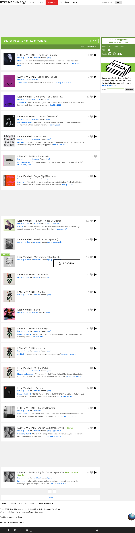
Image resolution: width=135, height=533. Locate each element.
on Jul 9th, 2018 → (54, 436)
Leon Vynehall (24, 96)
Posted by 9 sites (23, 223)
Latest (31, 2)
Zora (20, 517)
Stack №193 (6, 255)
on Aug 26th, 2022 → (25, 165)
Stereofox (21, 102)
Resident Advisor (23, 122)
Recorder (20, 182)
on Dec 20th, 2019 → (65, 396)
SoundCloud (36, 99)
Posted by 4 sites (23, 391)
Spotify (48, 58)
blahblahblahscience (25, 374)
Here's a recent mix (109, 85)
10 (88, 275)
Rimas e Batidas (23, 394)
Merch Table (64, 2)
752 (87, 257)
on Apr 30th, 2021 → (38, 337)
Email (104, 89)
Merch (124, 46)
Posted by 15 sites (23, 260)
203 (87, 239)
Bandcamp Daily (23, 334)
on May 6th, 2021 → (62, 229)
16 (88, 97)
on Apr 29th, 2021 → (68, 354)
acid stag (20, 142)
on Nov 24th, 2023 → (60, 145)
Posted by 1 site (22, 79)
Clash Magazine (23, 414)
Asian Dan (21, 82)
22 (88, 428)
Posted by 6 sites (23, 277)
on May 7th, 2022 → (69, 184)
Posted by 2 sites (23, 58)
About (4, 503)
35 (88, 472)
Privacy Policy (18, 522)
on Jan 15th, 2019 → (68, 416)
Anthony (47, 509)
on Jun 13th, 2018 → (58, 483)
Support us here (35, 512)
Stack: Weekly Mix (46, 503)
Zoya (54, 509)
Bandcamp (36, 58)
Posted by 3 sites (23, 179)
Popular (40, 2)
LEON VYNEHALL (26, 55)
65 (88, 348)
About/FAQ (106, 46)
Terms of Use (5, 522)
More (50, 497)
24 (88, 388)
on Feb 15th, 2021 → (74, 376)
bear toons (21, 481)
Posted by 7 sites (23, 351)
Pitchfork (20, 354)
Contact (116, 46)
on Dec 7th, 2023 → (55, 125)
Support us (51, 2)
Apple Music (56, 223)
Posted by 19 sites (23, 242)
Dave (60, 509)
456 (87, 221)
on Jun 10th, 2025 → (55, 105)
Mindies (20, 61)
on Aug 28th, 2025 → (63, 82)
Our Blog (23, 503)
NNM (19, 226)
